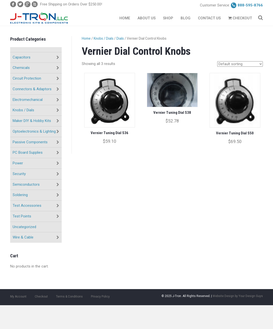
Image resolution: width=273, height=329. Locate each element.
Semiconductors (26, 184)
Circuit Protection (27, 78)
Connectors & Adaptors (32, 89)
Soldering (20, 195)
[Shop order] (240, 64)
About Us (146, 18)
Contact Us (209, 18)
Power (18, 163)
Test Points (22, 216)
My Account (18, 296)
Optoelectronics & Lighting (34, 131)
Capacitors (21, 57)
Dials (120, 38)
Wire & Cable (23, 237)
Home (124, 18)
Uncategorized (24, 227)
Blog (186, 18)
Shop (168, 18)
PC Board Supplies (28, 152)
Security (19, 174)
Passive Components (30, 142)
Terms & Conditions (69, 296)
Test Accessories (27, 205)
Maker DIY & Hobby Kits (32, 121)
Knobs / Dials (23, 110)
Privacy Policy (100, 296)
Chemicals (21, 67)
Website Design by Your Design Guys (238, 296)
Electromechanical (28, 99)
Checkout (240, 18)
